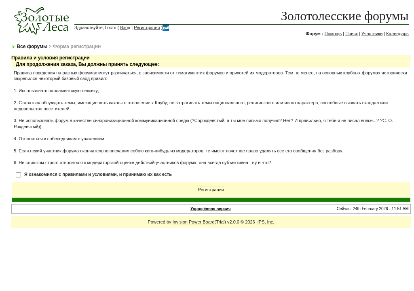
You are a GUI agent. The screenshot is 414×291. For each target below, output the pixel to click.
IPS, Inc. (266, 221)
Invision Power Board (194, 221)
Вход (125, 27)
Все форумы (32, 46)
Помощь (333, 33)
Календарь (397, 33)
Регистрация (147, 27)
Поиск (351, 33)
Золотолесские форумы (345, 15)
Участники (372, 33)
